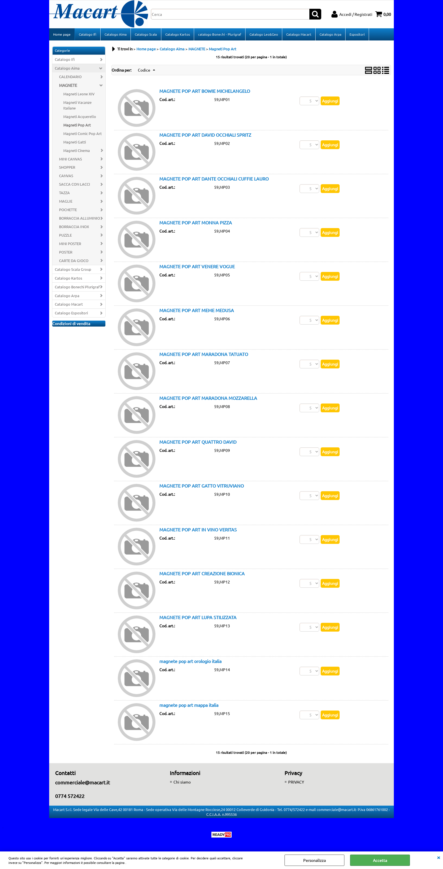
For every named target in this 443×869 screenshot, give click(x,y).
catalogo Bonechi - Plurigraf (219, 34)
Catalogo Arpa (330, 34)
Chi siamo (182, 782)
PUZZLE (65, 235)
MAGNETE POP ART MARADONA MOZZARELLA (208, 398)
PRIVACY (296, 782)
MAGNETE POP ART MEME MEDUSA (196, 311)
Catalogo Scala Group (73, 269)
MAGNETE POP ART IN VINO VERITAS (198, 530)
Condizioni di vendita (71, 324)
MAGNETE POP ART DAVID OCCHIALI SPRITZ (205, 135)
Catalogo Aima (116, 34)
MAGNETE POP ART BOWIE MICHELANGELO (204, 91)
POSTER (65, 252)
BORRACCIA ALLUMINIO (79, 218)
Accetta (380, 860)
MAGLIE (65, 201)
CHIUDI (438, 857)
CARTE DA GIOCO (73, 261)
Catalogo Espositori (71, 313)
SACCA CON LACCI (74, 184)
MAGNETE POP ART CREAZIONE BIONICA (202, 574)
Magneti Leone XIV (79, 94)
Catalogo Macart (298, 34)
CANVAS (66, 176)
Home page (62, 34)
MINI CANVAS (70, 159)
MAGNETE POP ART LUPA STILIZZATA (197, 618)
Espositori (356, 34)
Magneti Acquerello (79, 117)
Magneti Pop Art (77, 125)
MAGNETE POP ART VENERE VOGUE (197, 267)
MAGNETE (68, 85)
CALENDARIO (70, 77)
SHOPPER (67, 167)
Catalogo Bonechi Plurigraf (77, 287)
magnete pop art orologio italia (190, 661)
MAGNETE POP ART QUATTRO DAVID (197, 442)
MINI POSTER (70, 244)
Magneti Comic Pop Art (82, 134)
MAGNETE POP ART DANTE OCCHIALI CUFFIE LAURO (214, 179)
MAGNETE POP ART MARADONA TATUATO (203, 354)
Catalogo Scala (146, 34)
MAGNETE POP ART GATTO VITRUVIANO (201, 486)
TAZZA (64, 193)
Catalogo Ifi (87, 34)
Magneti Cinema (76, 151)
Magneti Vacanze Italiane (77, 105)
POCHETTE (68, 210)
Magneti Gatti (74, 142)
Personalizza (314, 860)
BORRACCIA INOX (74, 227)
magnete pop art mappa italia (188, 705)
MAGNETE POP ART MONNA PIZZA (195, 223)
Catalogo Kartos (177, 34)
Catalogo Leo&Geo (263, 34)
